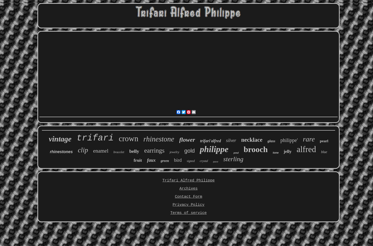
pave (215, 161)
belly (134, 151)
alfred (306, 149)
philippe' (289, 140)
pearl (324, 141)
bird (178, 160)
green (165, 161)
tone (276, 152)
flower (187, 139)
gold (189, 151)
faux (151, 160)
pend (236, 152)
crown (128, 138)
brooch (256, 149)
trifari (95, 138)
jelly (287, 151)
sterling (233, 159)
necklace (251, 140)
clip (83, 150)
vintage (60, 139)
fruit (138, 160)
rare (309, 139)
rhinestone (158, 139)
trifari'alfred (210, 141)
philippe (214, 149)
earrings (154, 150)
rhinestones (61, 152)
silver (231, 140)
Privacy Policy (188, 205)
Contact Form (188, 197)
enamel (101, 151)
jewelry (174, 152)
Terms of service (188, 213)
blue (324, 152)
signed (191, 161)
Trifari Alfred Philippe (188, 180)
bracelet (118, 152)
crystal (204, 161)
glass (271, 141)
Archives (188, 189)
